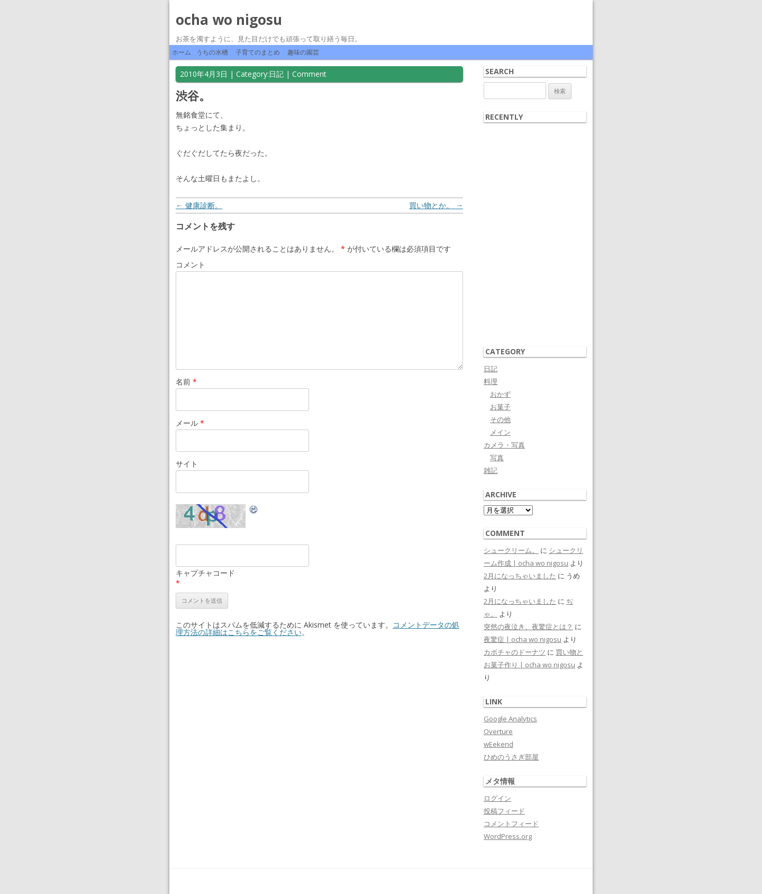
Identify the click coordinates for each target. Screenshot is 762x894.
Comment (309, 74)
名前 (186, 382)
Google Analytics (510, 718)
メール (190, 423)
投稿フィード (504, 811)
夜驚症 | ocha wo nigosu (522, 639)
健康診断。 (199, 205)
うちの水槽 (212, 52)
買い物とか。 (436, 205)
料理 (490, 381)
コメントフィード (511, 823)
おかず (500, 394)
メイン (500, 432)
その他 (500, 419)
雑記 (490, 470)
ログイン (497, 798)
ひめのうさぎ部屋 (511, 757)
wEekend (498, 744)
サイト (187, 464)
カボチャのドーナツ (515, 652)
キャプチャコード (205, 573)
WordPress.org (508, 836)
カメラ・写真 (504, 445)
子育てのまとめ (257, 52)
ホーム (181, 52)
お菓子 (500, 407)
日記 (276, 74)
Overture (498, 731)
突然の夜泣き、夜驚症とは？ (528, 626)
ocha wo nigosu (229, 19)
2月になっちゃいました (520, 575)
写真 (497, 457)
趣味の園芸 (303, 52)
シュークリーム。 (511, 550)
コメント (190, 265)
